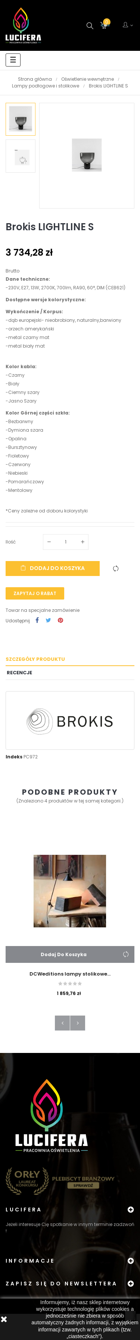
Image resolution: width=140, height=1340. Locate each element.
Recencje (19, 672)
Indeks (14, 757)
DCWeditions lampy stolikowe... (70, 973)
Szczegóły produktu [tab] (35, 659)
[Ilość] (66, 542)
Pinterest (60, 620)
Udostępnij (37, 620)
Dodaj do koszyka (53, 568)
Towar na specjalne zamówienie (43, 610)
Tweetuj (48, 620)
